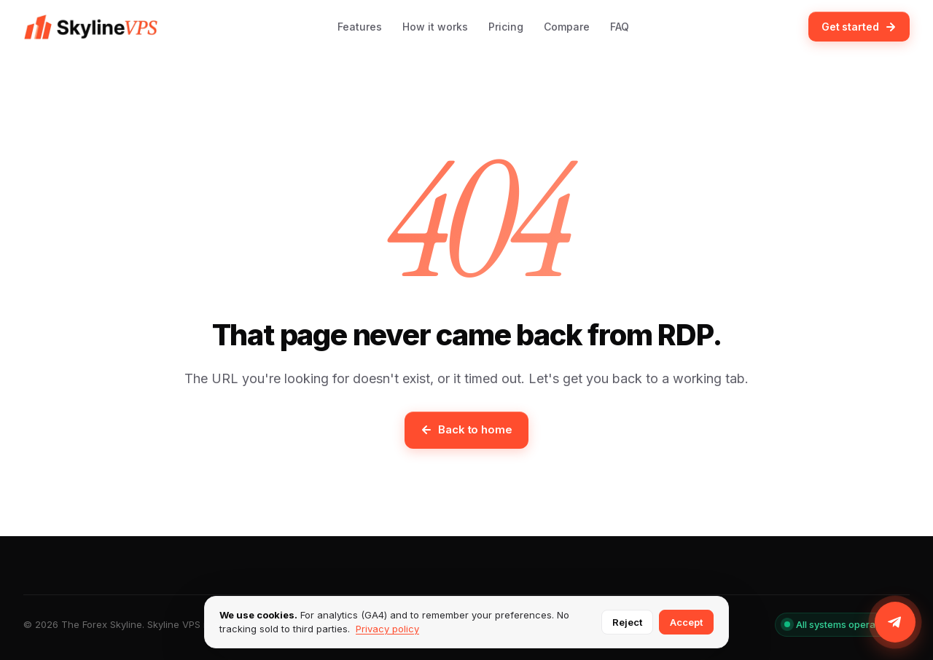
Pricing (505, 26)
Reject (627, 622)
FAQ (619, 26)
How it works (435, 26)
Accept (686, 622)
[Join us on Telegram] (895, 622)
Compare (567, 26)
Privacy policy (387, 629)
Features (359, 26)
